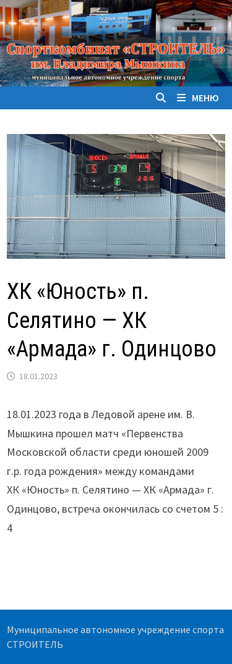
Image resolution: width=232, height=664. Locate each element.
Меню (198, 97)
